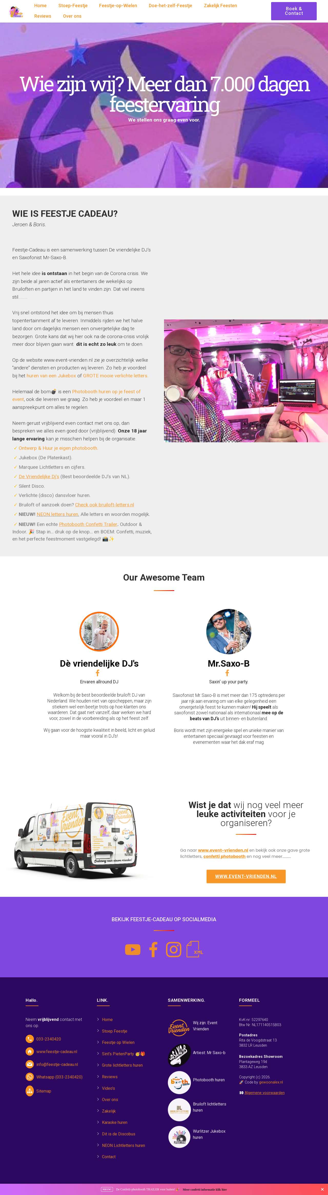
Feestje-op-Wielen (118, 6)
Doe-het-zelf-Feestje (170, 6)
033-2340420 (48, 1043)
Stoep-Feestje (73, 6)
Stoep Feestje (114, 1035)
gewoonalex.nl (271, 1119)
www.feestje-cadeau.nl (56, 1055)
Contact (109, 1161)
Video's (108, 1092)
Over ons (72, 16)
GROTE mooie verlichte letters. (115, 525)
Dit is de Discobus (118, 1138)
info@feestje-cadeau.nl (57, 1068)
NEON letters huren (57, 519)
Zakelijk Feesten (220, 6)
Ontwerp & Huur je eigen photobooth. (58, 453)
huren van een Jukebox (51, 525)
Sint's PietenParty (118, 1058)
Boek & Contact (294, 11)
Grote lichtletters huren (122, 1069)
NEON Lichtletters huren (123, 1149)
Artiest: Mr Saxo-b (209, 1056)
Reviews (42, 16)
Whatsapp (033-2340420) (59, 1081)
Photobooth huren (209, 1083)
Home (40, 6)
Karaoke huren (114, 1126)
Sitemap (43, 1095)
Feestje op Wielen (118, 1046)
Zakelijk (109, 1115)
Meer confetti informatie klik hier (205, 1189)
